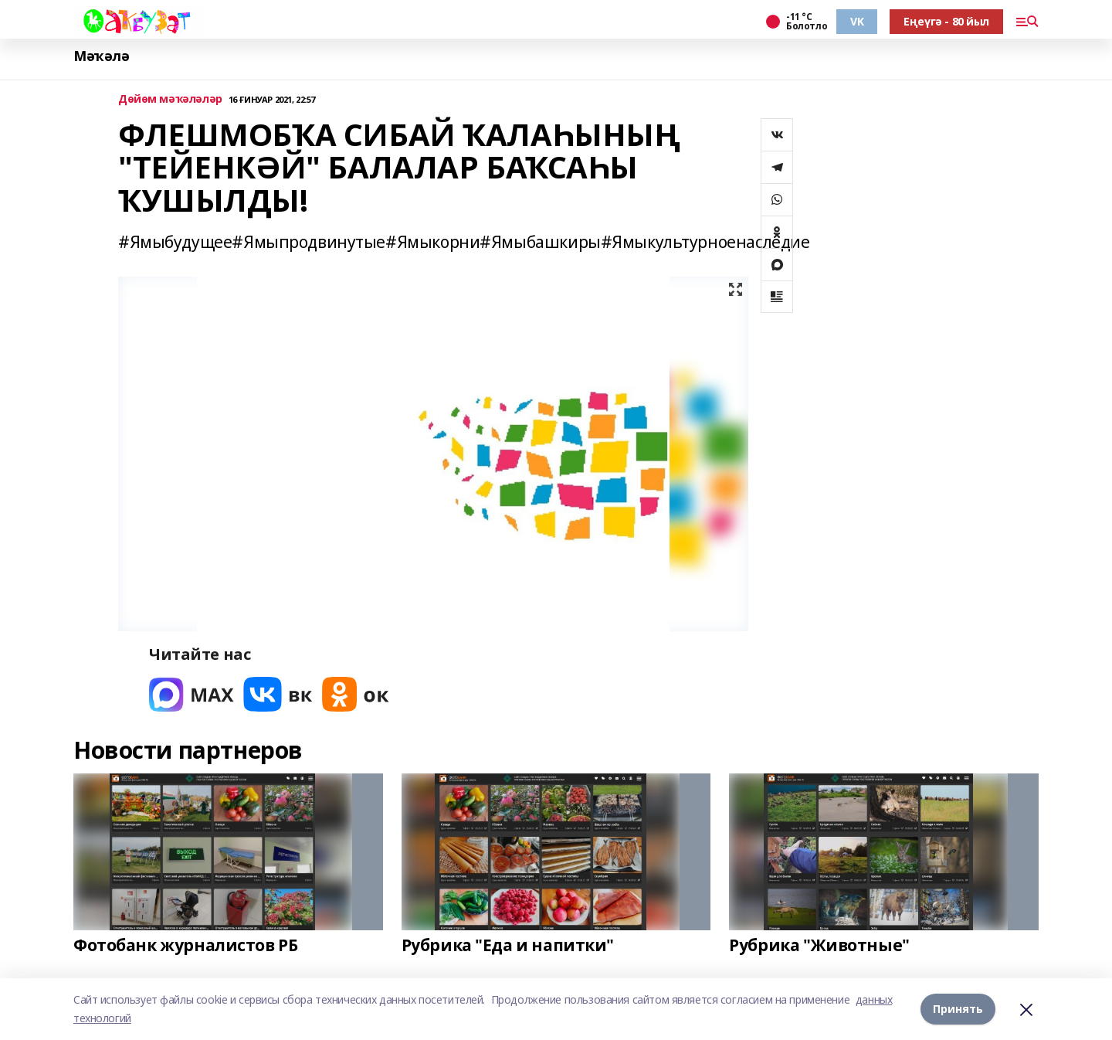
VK (856, 21)
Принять (958, 1008)
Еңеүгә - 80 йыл (946, 21)
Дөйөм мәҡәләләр (170, 99)
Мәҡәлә (101, 56)
